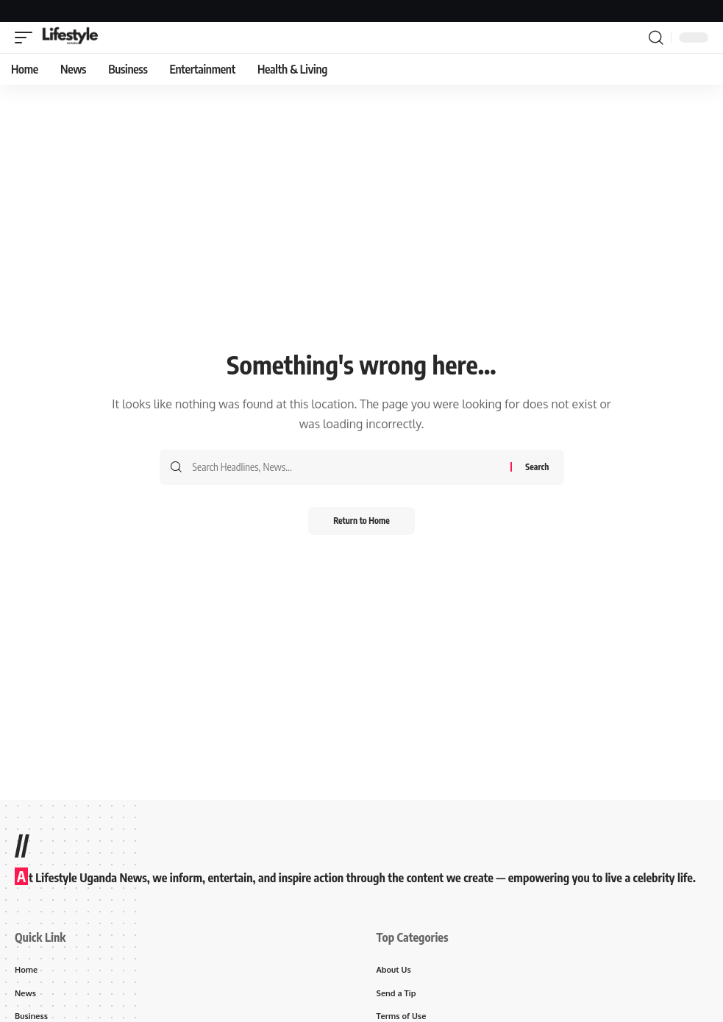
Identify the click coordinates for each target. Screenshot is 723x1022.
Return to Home (361, 521)
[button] (27, 37)
